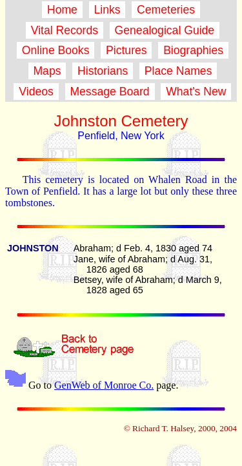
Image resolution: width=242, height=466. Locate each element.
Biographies (193, 50)
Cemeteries (166, 9)
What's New (196, 91)
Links (107, 9)
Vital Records (64, 30)
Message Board (110, 91)
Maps (47, 70)
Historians (102, 70)
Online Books (55, 50)
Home (62, 9)
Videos (35, 91)
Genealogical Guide (164, 30)
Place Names (178, 70)
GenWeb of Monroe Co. (104, 385)
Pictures (126, 50)
